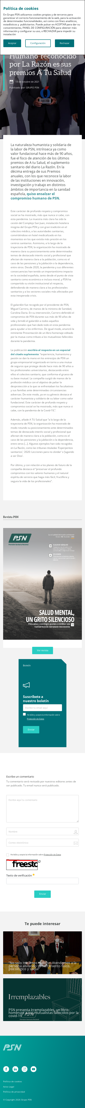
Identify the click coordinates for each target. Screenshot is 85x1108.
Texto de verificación (20, 875)
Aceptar (12, 43)
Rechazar (64, 43)
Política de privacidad (14, 1091)
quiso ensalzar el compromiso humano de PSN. (36, 196)
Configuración (38, 43)
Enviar (31, 729)
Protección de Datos (35, 718)
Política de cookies (12, 1081)
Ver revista (42, 650)
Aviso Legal (8, 1086)
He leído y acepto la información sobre (35, 854)
